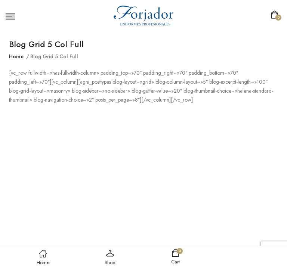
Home (16, 56)
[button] (276, 15)
